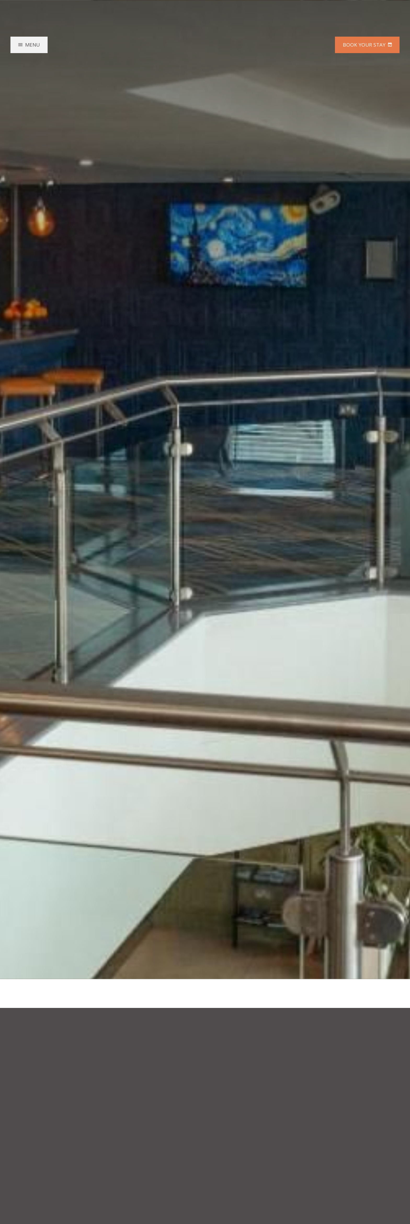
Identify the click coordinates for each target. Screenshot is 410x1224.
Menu (32, 44)
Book (364, 44)
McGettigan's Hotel (205, 56)
